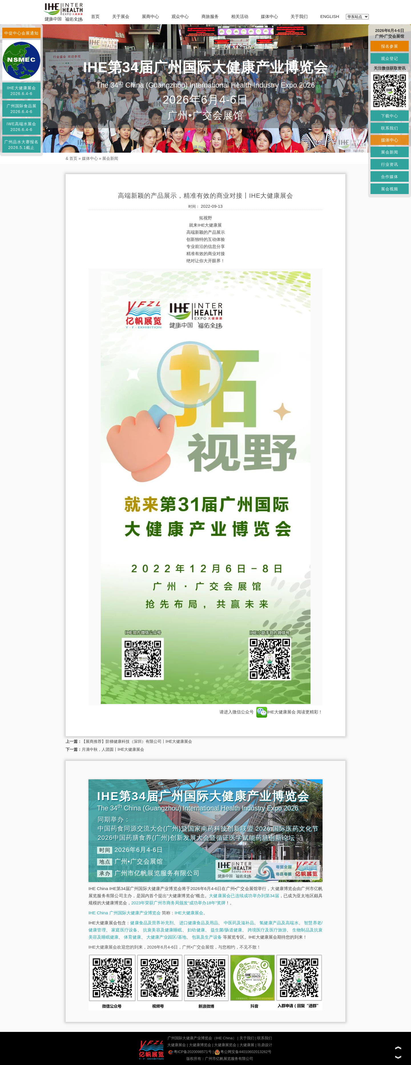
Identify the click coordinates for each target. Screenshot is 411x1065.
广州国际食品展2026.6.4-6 (22, 109)
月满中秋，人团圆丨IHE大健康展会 (113, 749)
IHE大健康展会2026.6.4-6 (21, 91)
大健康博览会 (200, 1045)
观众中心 (180, 16)
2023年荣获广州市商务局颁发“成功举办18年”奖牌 (178, 902)
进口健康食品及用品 (198, 922)
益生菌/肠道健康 (226, 929)
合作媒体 (389, 176)
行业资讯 (389, 164)
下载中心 (389, 116)
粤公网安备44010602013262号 (243, 1052)
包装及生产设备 (207, 937)
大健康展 (246, 1045)
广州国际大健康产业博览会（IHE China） (202, 1038)
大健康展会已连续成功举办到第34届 (244, 895)
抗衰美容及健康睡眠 (162, 929)
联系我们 (264, 1038)
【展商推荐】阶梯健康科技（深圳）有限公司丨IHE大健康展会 (137, 741)
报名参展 (389, 46)
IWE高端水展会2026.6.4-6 (21, 127)
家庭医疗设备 (124, 929)
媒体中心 (269, 16)
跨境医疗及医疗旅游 (267, 929)
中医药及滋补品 (239, 922)
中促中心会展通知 (21, 33)
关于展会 (120, 16)
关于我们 (299, 16)
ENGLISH (329, 16)
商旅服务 (210, 16)
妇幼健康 (196, 929)
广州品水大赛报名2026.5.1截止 (21, 145)
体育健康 (132, 937)
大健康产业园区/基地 (166, 937)
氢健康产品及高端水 (278, 922)
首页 (95, 16)
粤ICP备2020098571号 (190, 1052)
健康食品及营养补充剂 (152, 922)
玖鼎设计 (264, 1045)
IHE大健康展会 (276, 711)
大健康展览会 (225, 1045)
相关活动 (239, 16)
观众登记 (389, 58)
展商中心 (150, 16)
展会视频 (389, 189)
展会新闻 (110, 158)
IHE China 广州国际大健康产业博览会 (124, 912)
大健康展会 (176, 1045)
